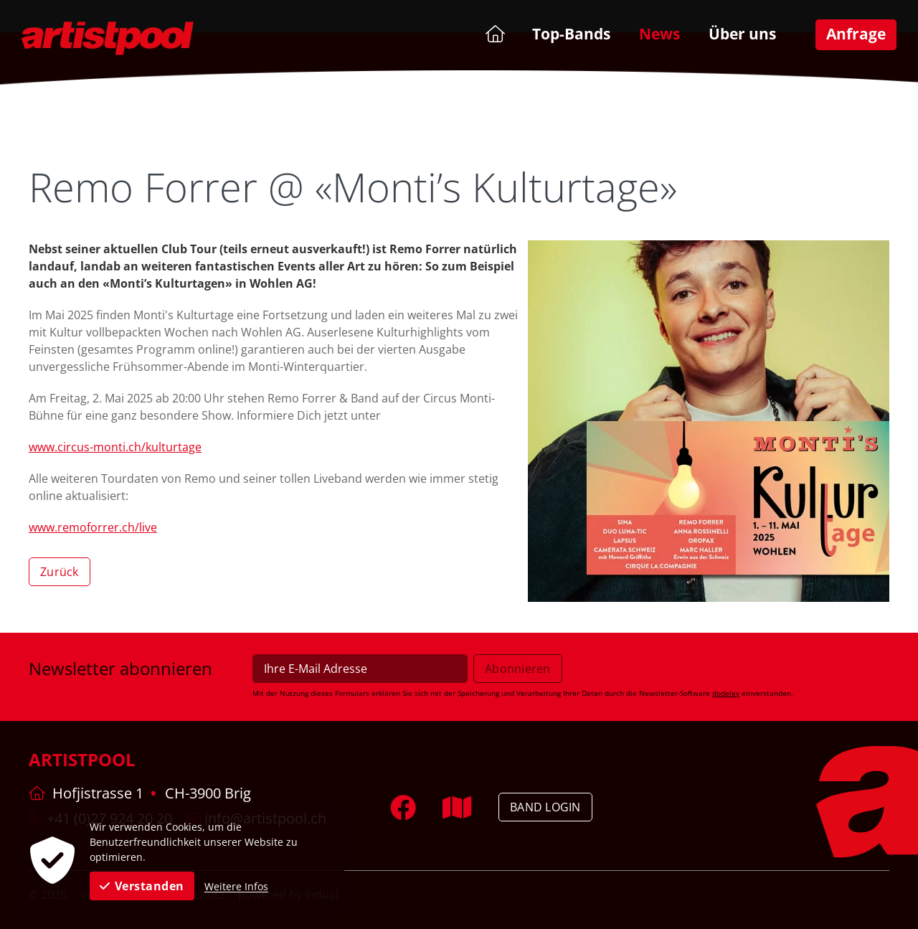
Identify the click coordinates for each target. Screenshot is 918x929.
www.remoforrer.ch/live (93, 527)
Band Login (545, 807)
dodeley (725, 693)
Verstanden (142, 886)
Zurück (59, 572)
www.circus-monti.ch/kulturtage (115, 447)
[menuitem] (493, 33)
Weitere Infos (236, 886)
